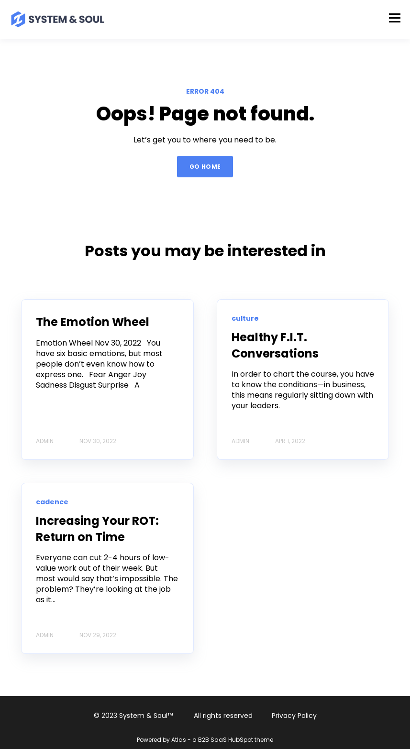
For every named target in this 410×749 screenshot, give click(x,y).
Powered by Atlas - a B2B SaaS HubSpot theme (205, 740)
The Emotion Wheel (92, 322)
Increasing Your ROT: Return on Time (97, 529)
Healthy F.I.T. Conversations (275, 345)
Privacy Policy (294, 715)
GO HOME (205, 167)
